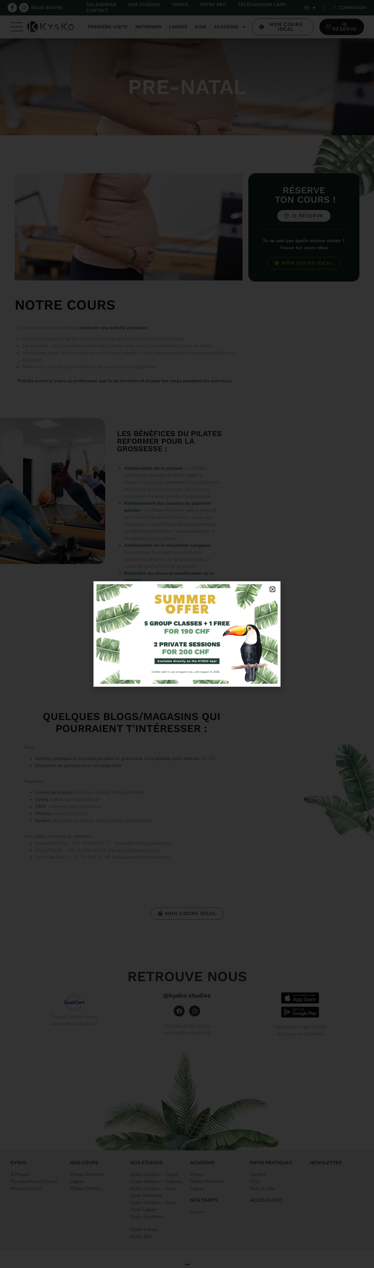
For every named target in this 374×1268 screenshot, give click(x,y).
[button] (272, 589)
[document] (187, 634)
